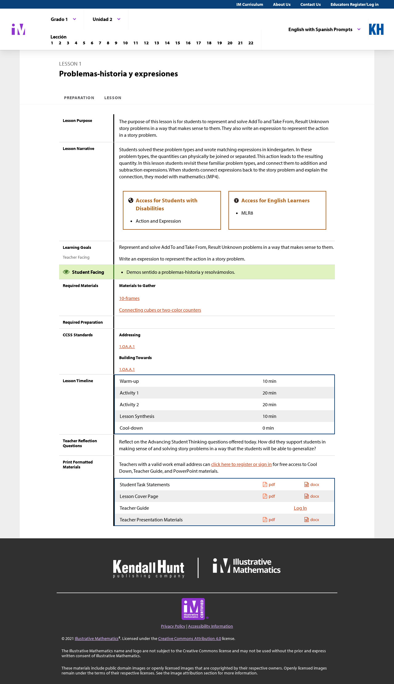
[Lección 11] (136, 42)
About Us (282, 4)
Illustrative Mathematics (97, 638)
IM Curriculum (249, 4)
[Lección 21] (240, 42)
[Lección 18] (209, 42)
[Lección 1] (52, 42)
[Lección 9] (116, 42)
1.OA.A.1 (127, 346)
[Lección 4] (76, 42)
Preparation (79, 97)
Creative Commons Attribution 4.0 (189, 638)
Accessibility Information (210, 626)
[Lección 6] (92, 42)
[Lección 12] (146, 42)
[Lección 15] (177, 42)
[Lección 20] (230, 42)
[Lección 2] (60, 42)
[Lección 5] (84, 42)
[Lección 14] (167, 42)
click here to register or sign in (241, 464)
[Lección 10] (125, 42)
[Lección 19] (219, 42)
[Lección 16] (188, 42)
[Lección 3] (68, 42)
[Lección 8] (108, 42)
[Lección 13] (156, 42)
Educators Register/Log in (355, 4)
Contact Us (310, 4)
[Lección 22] (251, 42)
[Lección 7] (100, 42)
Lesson (113, 97)
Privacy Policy (173, 626)
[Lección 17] (198, 42)
